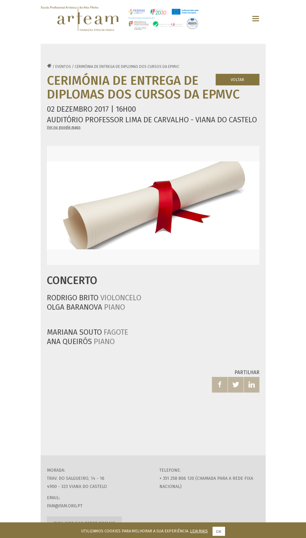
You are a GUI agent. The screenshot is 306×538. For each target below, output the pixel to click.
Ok (218, 531)
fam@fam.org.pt (65, 506)
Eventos (63, 66)
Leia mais (199, 531)
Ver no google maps (64, 127)
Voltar (237, 79)
